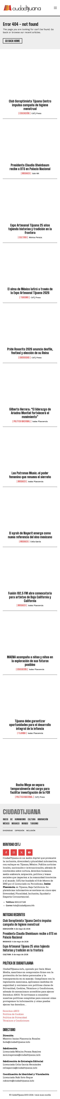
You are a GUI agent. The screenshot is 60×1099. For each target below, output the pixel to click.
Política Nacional (22, 421)
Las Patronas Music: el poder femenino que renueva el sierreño (30, 475)
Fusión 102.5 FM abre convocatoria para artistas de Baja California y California (30, 597)
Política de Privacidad (15, 1017)
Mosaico (26, 173)
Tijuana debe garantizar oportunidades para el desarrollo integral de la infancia (30, 725)
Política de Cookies (13, 1014)
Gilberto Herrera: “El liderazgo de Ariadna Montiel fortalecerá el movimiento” (30, 413)
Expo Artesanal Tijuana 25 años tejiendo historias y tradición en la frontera (30, 229)
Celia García (35, 542)
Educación (24, 113)
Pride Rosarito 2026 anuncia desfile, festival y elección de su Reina (30, 351)
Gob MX (35, 173)
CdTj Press (36, 113)
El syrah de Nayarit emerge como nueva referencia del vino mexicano (30, 535)
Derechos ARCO (11, 1011)
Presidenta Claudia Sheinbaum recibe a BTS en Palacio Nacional (30, 167)
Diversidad (24, 357)
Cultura (23, 237)
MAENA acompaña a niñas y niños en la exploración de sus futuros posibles (30, 661)
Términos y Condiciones (16, 1020)
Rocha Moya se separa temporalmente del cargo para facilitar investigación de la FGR (30, 788)
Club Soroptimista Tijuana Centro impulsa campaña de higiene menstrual (30, 105)
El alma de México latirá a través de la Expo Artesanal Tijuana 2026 (30, 291)
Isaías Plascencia (40, 421)
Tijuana (21, 733)
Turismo (24, 297)
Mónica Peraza (35, 237)
